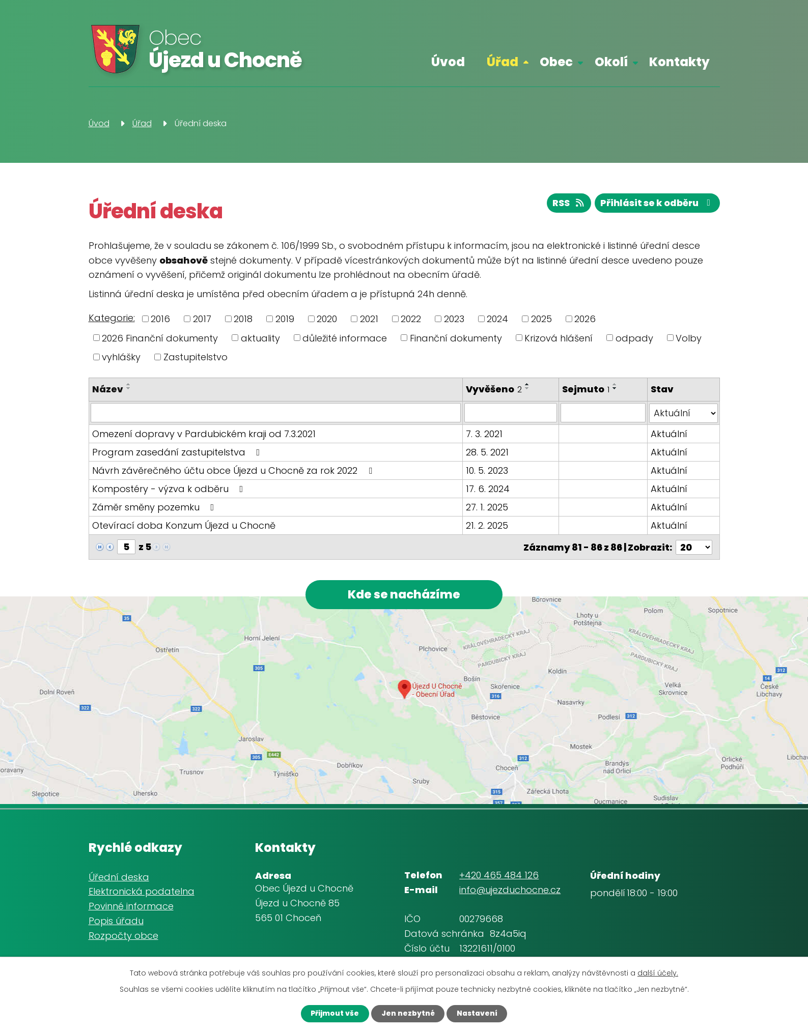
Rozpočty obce (123, 935)
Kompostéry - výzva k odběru (169, 488)
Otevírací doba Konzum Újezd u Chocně (183, 525)
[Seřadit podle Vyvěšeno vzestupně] (527, 384)
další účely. (657, 972)
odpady (634, 337)
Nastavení (479, 1013)
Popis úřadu (116, 920)
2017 (202, 318)
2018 (243, 318)
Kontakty (679, 61)
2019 (284, 318)
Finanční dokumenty (456, 337)
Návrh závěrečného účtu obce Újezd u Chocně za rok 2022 (234, 470)
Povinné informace (131, 906)
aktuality (260, 337)
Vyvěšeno (494, 389)
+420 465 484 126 (499, 875)
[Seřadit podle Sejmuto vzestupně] (615, 384)
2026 (585, 318)
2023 (454, 318)
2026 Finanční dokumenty (160, 337)
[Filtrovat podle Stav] (683, 412)
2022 (411, 318)
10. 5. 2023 (487, 470)
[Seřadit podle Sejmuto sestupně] (615, 388)
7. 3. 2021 (484, 433)
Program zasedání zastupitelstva (178, 451)
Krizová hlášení (558, 337)
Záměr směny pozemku (155, 506)
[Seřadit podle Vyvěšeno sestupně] (527, 388)
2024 (497, 318)
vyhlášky (121, 357)
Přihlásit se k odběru (656, 203)
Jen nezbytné (407, 1013)
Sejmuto (585, 389)
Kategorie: (112, 317)
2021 (369, 318)
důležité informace (344, 337)
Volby (689, 337)
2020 (327, 318)
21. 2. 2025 (487, 525)
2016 (160, 318)
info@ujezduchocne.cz (510, 889)
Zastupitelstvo (195, 357)
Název (107, 389)
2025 (541, 318)
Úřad (502, 61)
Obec (556, 61)
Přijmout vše (333, 1013)
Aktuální (669, 433)
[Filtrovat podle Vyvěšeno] (510, 412)
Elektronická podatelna (141, 891)
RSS (566, 203)
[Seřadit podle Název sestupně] (128, 388)
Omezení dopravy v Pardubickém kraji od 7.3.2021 (204, 433)
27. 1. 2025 (487, 506)
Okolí (611, 61)
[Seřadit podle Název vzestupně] (128, 384)
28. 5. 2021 (487, 451)
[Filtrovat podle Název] (276, 412)
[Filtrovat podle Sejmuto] (603, 412)
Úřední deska (119, 876)
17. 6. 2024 (488, 488)
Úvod (448, 61)
